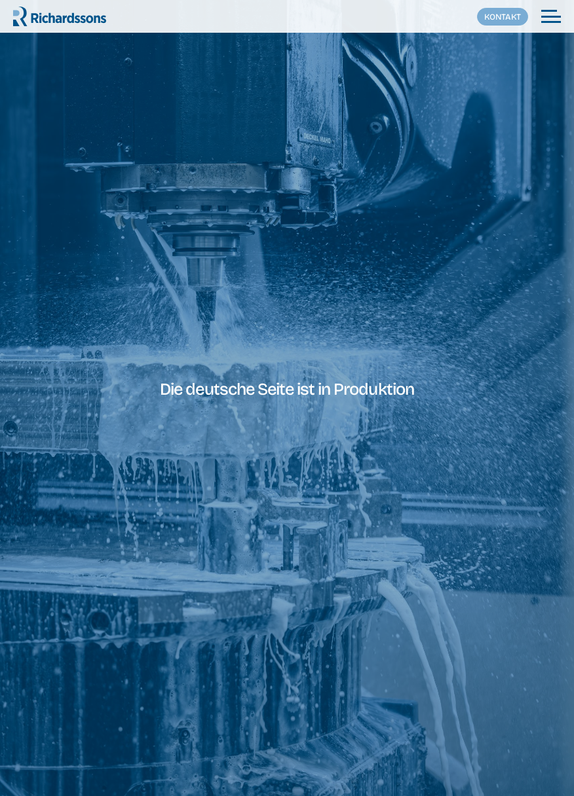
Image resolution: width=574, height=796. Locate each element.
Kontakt (502, 17)
